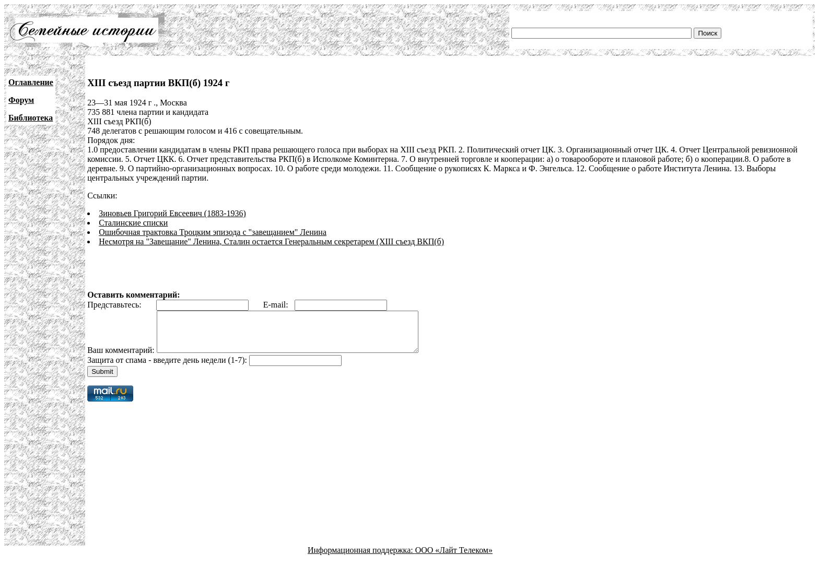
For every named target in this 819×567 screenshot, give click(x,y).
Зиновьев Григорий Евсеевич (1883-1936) (172, 213)
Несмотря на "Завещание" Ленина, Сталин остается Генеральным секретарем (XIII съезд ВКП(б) (271, 241)
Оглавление (30, 82)
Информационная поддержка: (361, 557)
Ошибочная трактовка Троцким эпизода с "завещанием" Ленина (212, 232)
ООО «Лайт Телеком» (454, 557)
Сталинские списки (133, 222)
